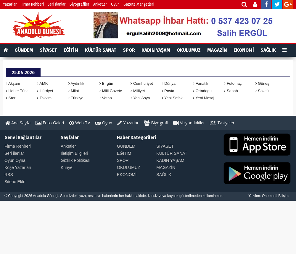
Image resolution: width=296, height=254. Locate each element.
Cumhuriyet (142, 83)
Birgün (106, 83)
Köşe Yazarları (17, 167)
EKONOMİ (244, 50)
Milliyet (138, 91)
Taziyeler (222, 123)
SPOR (129, 50)
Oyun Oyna (14, 160)
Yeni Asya (140, 98)
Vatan (105, 98)
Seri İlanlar (57, 4)
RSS (8, 174)
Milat (73, 91)
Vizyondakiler (189, 123)
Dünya (169, 83)
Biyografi (156, 123)
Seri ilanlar (14, 153)
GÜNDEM (24, 50)
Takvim (44, 98)
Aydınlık (76, 83)
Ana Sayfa (17, 123)
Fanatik (200, 83)
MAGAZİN (217, 50)
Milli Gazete (110, 91)
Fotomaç (233, 83)
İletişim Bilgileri (74, 153)
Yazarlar (10, 4)
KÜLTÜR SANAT (100, 50)
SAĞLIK (268, 50)
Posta (168, 91)
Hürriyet (45, 91)
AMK (42, 83)
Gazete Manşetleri (138, 4)
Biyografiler (79, 4)
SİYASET (48, 50)
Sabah (231, 91)
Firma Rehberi (32, 4)
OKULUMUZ (189, 50)
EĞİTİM (71, 50)
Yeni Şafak (172, 98)
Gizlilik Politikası (75, 160)
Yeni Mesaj (203, 98)
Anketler (100, 4)
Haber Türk (17, 91)
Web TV (79, 123)
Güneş (262, 83)
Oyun (115, 4)
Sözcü (262, 91)
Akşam (13, 83)
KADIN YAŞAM (155, 50)
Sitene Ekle (14, 181)
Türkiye (75, 98)
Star (10, 98)
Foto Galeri (50, 123)
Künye (67, 167)
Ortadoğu (202, 91)
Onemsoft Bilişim (275, 196)
